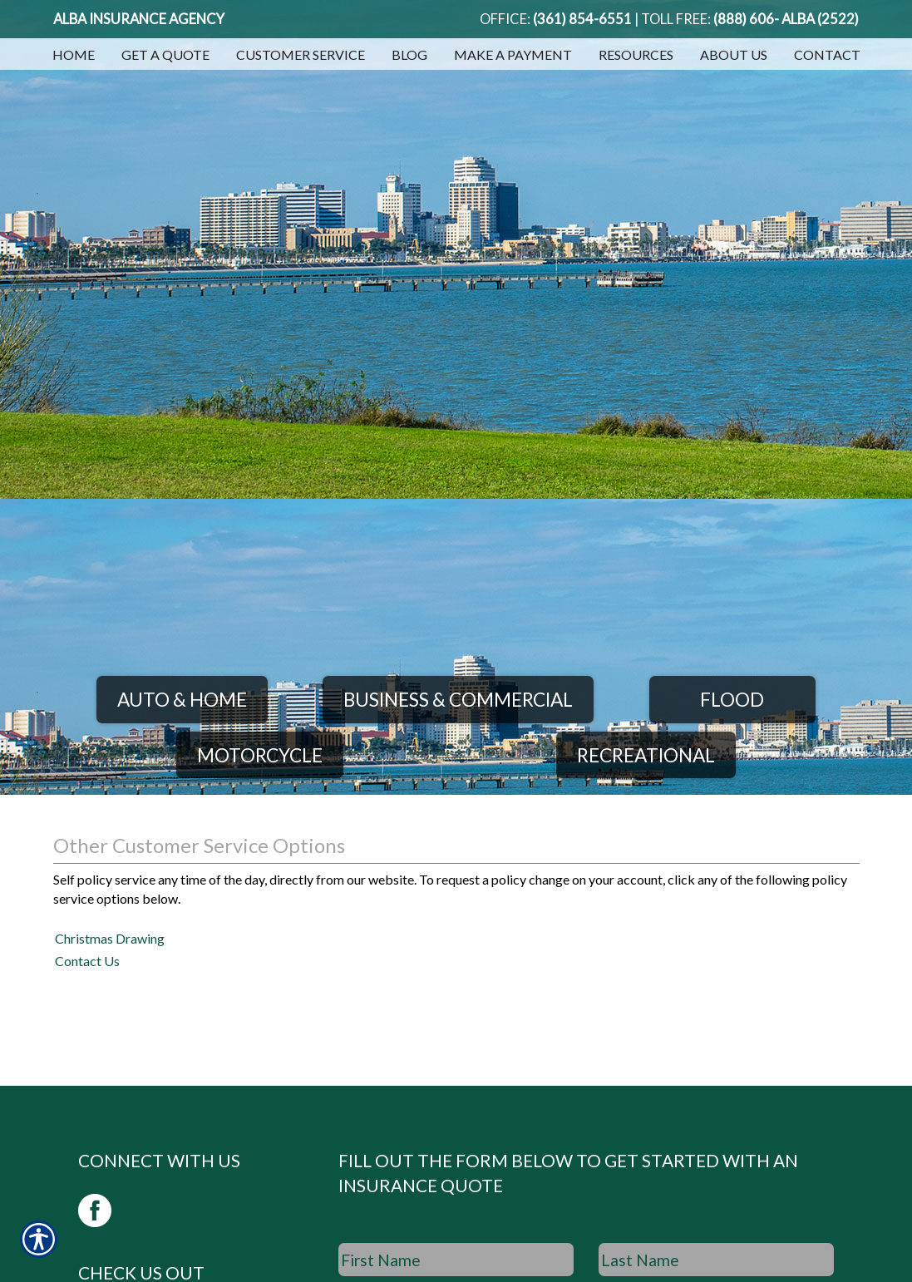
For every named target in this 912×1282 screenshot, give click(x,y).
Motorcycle (260, 755)
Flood (732, 699)
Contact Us (87, 961)
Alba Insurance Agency (138, 19)
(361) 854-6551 (582, 19)
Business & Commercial (458, 699)
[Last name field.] (716, 1259)
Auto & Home (182, 699)
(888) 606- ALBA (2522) (786, 19)
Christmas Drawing (110, 938)
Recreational (646, 755)
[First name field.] (456, 1259)
